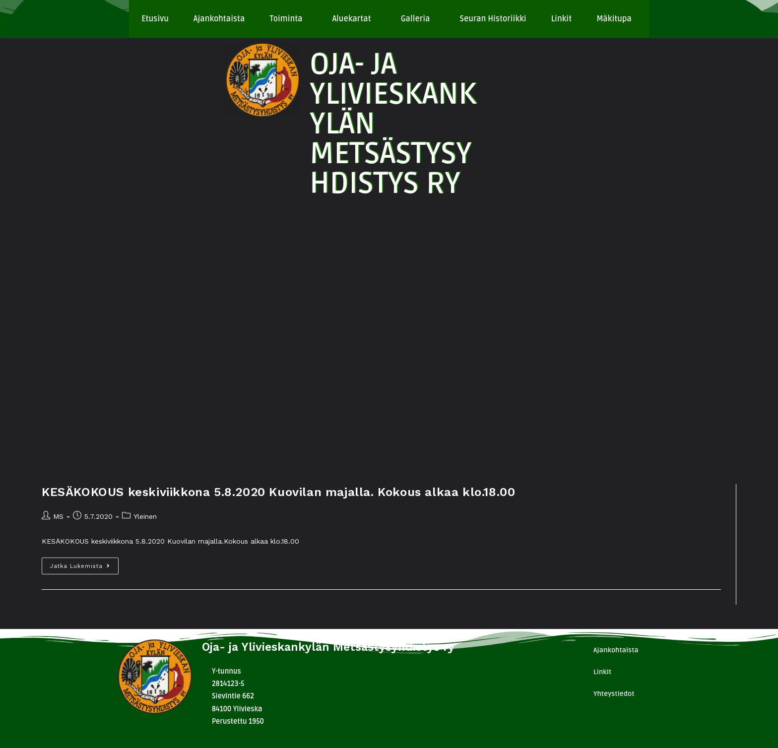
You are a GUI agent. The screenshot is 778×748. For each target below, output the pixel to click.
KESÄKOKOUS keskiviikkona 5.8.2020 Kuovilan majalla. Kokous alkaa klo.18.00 (278, 492)
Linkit (561, 19)
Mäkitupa (614, 19)
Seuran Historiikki (492, 19)
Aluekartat (351, 19)
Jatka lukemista (84, 563)
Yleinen (145, 516)
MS (58, 516)
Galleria (415, 19)
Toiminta (285, 19)
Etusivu (155, 19)
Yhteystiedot (614, 693)
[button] (288, 19)
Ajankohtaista (219, 19)
